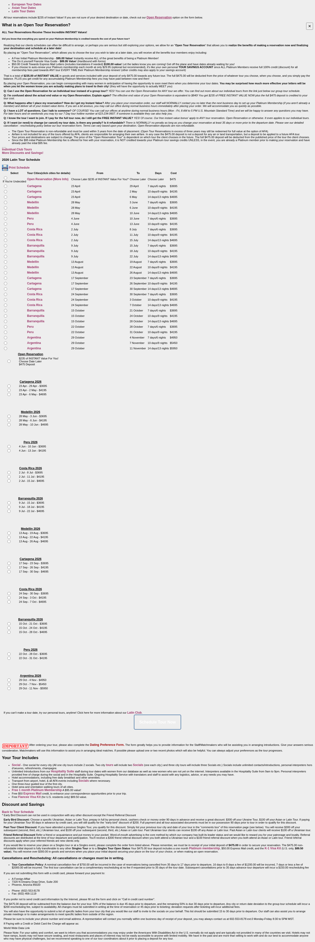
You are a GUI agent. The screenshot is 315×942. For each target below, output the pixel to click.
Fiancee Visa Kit (29, 797)
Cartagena (34, 186)
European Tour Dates (26, 4)
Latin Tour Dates (23, 11)
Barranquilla (35, 245)
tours (109, 765)
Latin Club (134, 712)
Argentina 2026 (30, 675)
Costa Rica (34, 229)
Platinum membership (204, 848)
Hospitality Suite (62, 771)
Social (16, 765)
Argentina (34, 337)
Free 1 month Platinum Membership (37, 790)
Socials (138, 765)
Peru (30, 218)
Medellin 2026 (30, 412)
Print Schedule (19, 167)
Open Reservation (30, 354)
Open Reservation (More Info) (47, 179)
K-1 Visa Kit (273, 848)
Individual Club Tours (17, 149)
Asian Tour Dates (24, 8)
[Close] (309, 26)
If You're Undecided (14, 181)
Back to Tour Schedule (18, 812)
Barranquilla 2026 (30, 498)
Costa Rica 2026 (30, 468)
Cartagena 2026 (31, 381)
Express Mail (32, 793)
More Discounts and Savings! (22, 153)
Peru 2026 (31, 442)
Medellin (33, 202)
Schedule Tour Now (157, 722)
